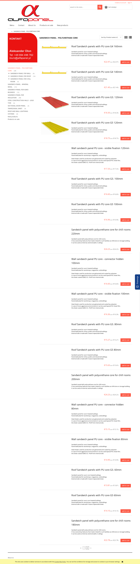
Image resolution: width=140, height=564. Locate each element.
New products (13, 117)
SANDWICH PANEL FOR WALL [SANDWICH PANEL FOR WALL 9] (20, 73)
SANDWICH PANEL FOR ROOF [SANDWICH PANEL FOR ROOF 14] (20, 76)
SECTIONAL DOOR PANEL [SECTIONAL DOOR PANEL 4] (16, 106)
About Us (11, 558)
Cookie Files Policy (60, 562)
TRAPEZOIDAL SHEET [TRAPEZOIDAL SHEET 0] (15, 108)
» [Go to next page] (90, 548)
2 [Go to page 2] (87, 548)
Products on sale (14, 119)
